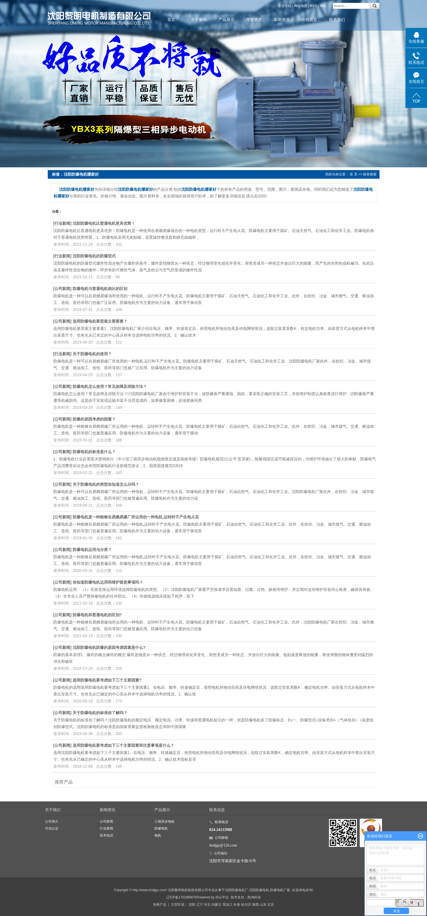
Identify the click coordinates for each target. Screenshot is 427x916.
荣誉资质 (254, 19)
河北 (207, 905)
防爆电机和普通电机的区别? (97, 615)
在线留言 (309, 19)
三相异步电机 (164, 821)
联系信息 (217, 810)
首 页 (353, 174)
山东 (263, 905)
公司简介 (51, 821)
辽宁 (199, 905)
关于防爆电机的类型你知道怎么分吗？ (106, 484)
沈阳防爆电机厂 (236, 890)
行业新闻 (62, 223)
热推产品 (159, 905)
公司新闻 (62, 288)
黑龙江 (228, 905)
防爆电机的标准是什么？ (94, 451)
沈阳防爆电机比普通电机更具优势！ (104, 223)
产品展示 (226, 19)
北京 (270, 905)
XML (323, 6)
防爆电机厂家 (280, 890)
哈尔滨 (246, 905)
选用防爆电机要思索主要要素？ (100, 321)
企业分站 (284, 6)
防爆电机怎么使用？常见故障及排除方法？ (110, 386)
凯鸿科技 (254, 897)
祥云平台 (222, 897)
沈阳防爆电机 (259, 890)
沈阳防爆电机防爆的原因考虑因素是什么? (109, 647)
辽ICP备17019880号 (181, 897)
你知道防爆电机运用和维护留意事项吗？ (108, 582)
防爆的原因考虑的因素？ (94, 419)
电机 (157, 835)
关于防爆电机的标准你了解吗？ (100, 712)
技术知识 (106, 835)
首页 (171, 19)
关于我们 (53, 810)
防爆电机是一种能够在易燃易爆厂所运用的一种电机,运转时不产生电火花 (136, 517)
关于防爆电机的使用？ (92, 354)
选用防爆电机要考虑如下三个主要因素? (107, 680)
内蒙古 (216, 905)
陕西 (255, 905)
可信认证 (51, 828)
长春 (236, 905)
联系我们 (337, 19)
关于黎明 (199, 19)
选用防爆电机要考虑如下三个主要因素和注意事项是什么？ (123, 745)
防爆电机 (161, 828)
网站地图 (300, 6)
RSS (313, 6)
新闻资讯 (282, 19)
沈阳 (192, 905)
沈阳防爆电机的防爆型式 (94, 256)
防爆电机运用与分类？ (92, 549)
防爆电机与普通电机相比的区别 (100, 288)
